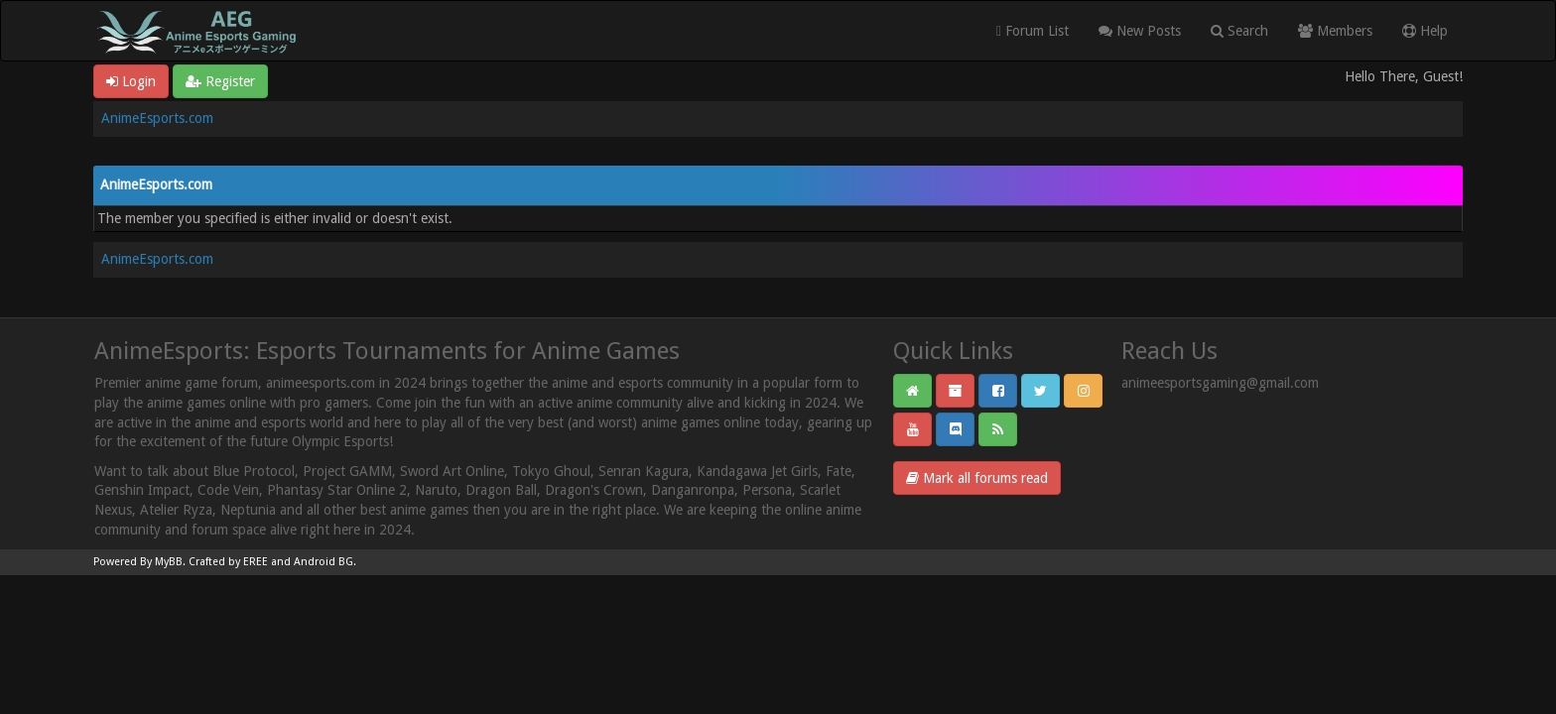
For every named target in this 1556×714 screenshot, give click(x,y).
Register (220, 81)
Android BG (323, 561)
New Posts (1140, 31)
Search (1239, 31)
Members (1335, 31)
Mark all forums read (977, 478)
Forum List (1032, 31)
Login (131, 81)
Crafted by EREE (228, 561)
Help (1425, 31)
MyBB (169, 561)
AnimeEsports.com (157, 118)
